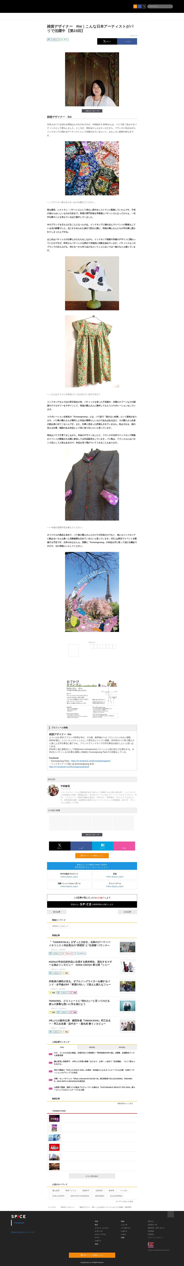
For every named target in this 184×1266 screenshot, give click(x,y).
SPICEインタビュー (59, 926)
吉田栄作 (98, 1190)
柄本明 (110, 1190)
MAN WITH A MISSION (78, 1196)
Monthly (122, 1047)
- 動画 (122, 1221)
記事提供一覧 (152, 1225)
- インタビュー (125, 1228)
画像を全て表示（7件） (92, 111)
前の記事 (54, 912)
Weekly (92, 1047)
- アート (97, 1237)
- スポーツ (97, 1241)
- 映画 (96, 1244)
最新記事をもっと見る (126, 1103)
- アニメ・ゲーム (100, 1234)
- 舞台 (96, 1225)
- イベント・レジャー (101, 1228)
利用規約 (151, 1234)
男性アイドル (69, 1190)
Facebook (19, 1223)
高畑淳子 (84, 1190)
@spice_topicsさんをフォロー (23, 1232)
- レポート (123, 1231)
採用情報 (151, 1231)
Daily (62, 1047)
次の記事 (130, 912)
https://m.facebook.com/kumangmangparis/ (91, 761)
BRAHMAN (98, 1196)
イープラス (52, 1207)
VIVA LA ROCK (57, 1196)
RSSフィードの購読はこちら (94, 856)
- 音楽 (96, 1221)
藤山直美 (55, 1190)
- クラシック (98, 1231)
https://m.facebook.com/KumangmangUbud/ (69, 767)
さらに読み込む (99, 1176)
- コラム (123, 1234)
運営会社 (151, 1221)
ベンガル (122, 1190)
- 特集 (122, 1237)
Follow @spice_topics (69, 877)
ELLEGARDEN (115, 1196)
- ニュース (123, 1225)
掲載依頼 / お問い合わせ (156, 1228)
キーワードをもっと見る (125, 1201)
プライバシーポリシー (155, 1237)
